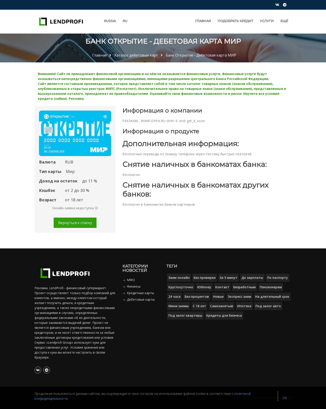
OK (284, 398)
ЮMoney (204, 287)
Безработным (244, 287)
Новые (218, 296)
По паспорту (277, 277)
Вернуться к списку (75, 222)
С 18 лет (199, 306)
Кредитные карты (140, 293)
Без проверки (205, 277)
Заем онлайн (179, 277)
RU (125, 21)
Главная (203, 21)
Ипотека (244, 306)
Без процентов (197, 296)
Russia (110, 21)
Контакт (222, 287)
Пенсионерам (271, 287)
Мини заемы (178, 306)
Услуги (267, 21)
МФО (131, 280)
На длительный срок (272, 296)
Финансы (133, 286)
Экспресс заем (239, 296)
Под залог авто (268, 306)
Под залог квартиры (185, 315)
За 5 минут (228, 277)
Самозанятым (221, 306)
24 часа (174, 296)
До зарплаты (252, 277)
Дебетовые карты (141, 299)
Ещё (284, 21)
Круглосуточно (180, 287)
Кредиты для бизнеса (224, 315)
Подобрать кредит (235, 21)
